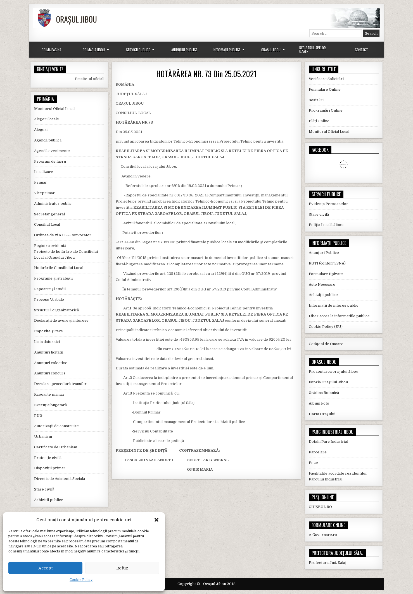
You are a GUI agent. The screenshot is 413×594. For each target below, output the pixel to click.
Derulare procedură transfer (60, 384)
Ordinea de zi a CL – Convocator (62, 235)
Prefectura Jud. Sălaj (327, 563)
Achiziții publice (48, 500)
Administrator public (53, 203)
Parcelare (318, 452)
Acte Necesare (322, 284)
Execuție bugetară (50, 405)
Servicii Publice (138, 49)
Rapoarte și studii (50, 289)
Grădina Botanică (324, 393)
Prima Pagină (51, 49)
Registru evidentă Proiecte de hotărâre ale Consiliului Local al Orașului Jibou (66, 251)
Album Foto (319, 403)
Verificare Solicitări (326, 79)
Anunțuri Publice (184, 49)
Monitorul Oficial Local (54, 109)
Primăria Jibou (94, 49)
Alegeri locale (46, 119)
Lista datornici (47, 342)
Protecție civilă (47, 458)
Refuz (122, 568)
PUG (38, 415)
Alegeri (41, 130)
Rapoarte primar (49, 394)
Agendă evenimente (52, 151)
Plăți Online (319, 121)
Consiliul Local (47, 224)
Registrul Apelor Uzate (312, 49)
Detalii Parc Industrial (328, 441)
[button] (156, 520)
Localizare (43, 172)
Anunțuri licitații (48, 352)
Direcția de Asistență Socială (59, 479)
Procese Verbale (49, 299)
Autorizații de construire (56, 426)
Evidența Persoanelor (328, 204)
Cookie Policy (81, 580)
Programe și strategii (53, 278)
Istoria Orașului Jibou (328, 382)
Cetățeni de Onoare (326, 344)
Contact (361, 49)
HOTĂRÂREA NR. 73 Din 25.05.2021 (206, 74)
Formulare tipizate (326, 274)
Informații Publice (226, 49)
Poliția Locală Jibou (326, 225)
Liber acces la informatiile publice (339, 316)
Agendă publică (47, 140)
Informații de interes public (333, 305)
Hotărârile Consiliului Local (58, 268)
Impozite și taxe (48, 331)
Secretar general (49, 214)
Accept (45, 568)
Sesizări (316, 100)
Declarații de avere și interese (61, 320)
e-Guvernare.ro (323, 535)
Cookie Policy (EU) (326, 326)
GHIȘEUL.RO (320, 507)
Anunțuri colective (50, 363)
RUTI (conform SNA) (327, 263)
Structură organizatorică (56, 310)
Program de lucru (50, 161)
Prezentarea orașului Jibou (333, 371)
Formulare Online (325, 89)
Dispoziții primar (49, 468)
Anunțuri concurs (49, 373)
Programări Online (326, 110)
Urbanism (43, 436)
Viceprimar (44, 193)
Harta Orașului (322, 414)
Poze (313, 463)
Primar (40, 182)
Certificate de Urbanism (55, 447)
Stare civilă (44, 489)
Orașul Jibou (271, 49)
